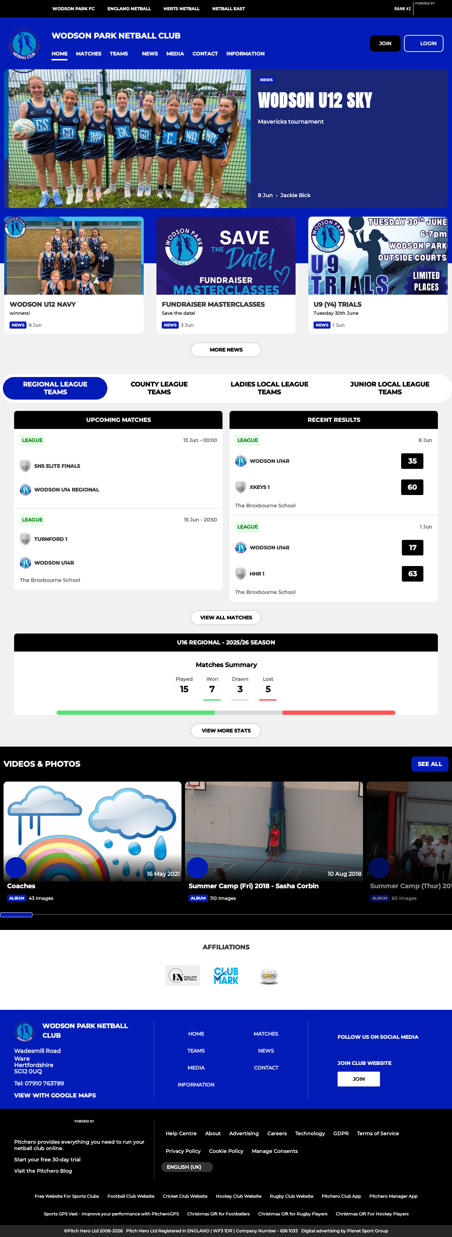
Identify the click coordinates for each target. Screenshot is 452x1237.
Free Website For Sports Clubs (67, 1196)
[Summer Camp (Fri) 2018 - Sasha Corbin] (274, 832)
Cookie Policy (226, 1151)
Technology (310, 1133)
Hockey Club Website (238, 1196)
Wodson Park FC (73, 8)
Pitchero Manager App (393, 1196)
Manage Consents (275, 1151)
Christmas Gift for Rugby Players (292, 1214)
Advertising (244, 1133)
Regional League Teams (55, 388)
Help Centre (181, 1133)
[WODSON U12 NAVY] (74, 256)
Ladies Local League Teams (269, 388)
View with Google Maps (55, 1095)
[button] (59, 54)
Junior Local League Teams (389, 388)
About (213, 1133)
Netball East (228, 8)
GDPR (341, 1133)
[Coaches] (93, 832)
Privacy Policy (183, 1151)
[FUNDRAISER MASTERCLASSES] (226, 256)
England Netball (129, 8)
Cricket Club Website (185, 1196)
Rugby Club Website (291, 1196)
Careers (277, 1133)
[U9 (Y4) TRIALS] (378, 256)
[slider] (16, 914)
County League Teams (159, 388)
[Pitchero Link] (429, 11)
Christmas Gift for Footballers (218, 1214)
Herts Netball (181, 8)
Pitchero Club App (341, 1196)
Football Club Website (130, 1196)
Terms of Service (378, 1133)
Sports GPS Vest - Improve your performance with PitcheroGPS (111, 1214)
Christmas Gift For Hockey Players (372, 1214)
